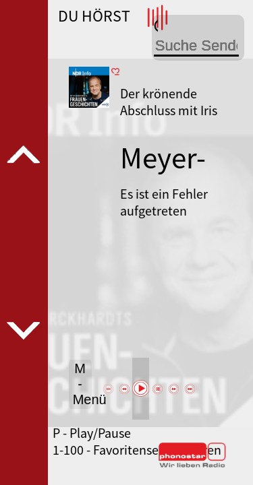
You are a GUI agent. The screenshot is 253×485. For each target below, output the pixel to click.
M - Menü (82, 384)
